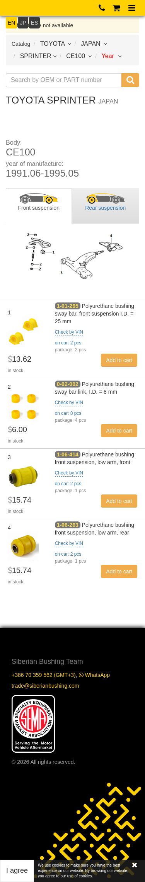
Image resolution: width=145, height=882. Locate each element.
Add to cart (119, 360)
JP (23, 23)
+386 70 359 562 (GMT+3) (44, 675)
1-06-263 (67, 525)
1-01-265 (67, 306)
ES (34, 23)
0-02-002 (67, 384)
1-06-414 (67, 454)
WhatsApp (94, 675)
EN (11, 23)
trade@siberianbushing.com (45, 686)
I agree (17, 870)
